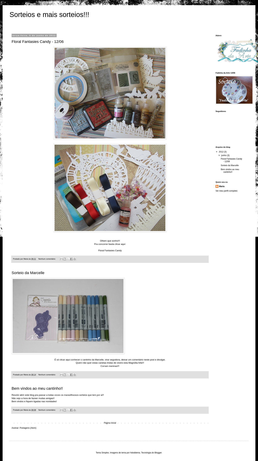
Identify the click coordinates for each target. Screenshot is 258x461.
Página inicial (110, 423)
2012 (221, 152)
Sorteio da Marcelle (28, 273)
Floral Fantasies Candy (110, 250)
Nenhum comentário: (47, 259)
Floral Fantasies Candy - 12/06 (38, 41)
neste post (148, 359)
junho (224, 155)
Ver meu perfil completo (226, 191)
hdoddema (135, 452)
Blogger (158, 452)
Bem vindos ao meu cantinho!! (37, 388)
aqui (68, 359)
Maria (221, 186)
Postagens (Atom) (28, 428)
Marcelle (99, 359)
